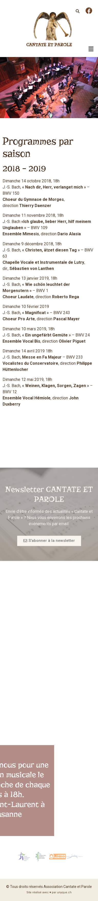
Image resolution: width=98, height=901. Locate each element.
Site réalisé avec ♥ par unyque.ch (49, 892)
